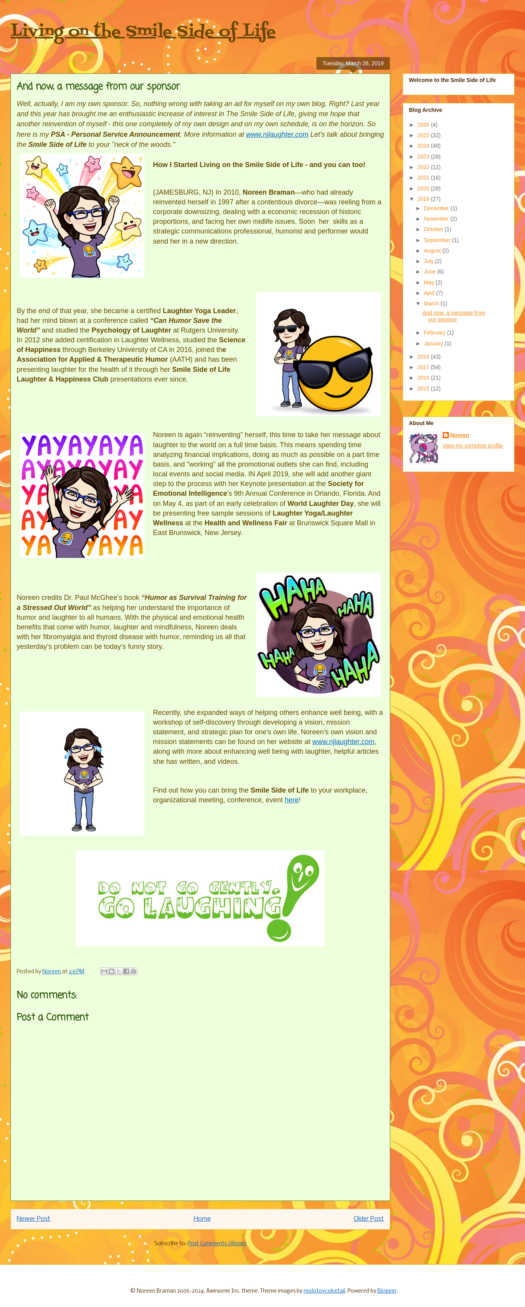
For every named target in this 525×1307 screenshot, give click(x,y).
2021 (424, 177)
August (433, 250)
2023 (424, 156)
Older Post (369, 1219)
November (437, 219)
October (434, 229)
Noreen (459, 435)
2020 (424, 188)
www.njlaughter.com (277, 134)
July (429, 261)
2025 (424, 135)
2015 (424, 388)
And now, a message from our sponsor (453, 316)
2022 (424, 167)
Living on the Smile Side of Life (143, 32)
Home (202, 1219)
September (438, 240)
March (432, 303)
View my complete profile (473, 446)
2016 (424, 378)
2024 (424, 146)
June (430, 271)
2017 (424, 367)
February (435, 332)
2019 (424, 199)
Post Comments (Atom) (217, 1244)
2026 (424, 125)
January (434, 343)
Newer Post (33, 1219)
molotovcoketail (324, 1291)
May (429, 282)
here (292, 800)
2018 (424, 357)
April (430, 293)
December (437, 208)
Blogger (387, 1291)
